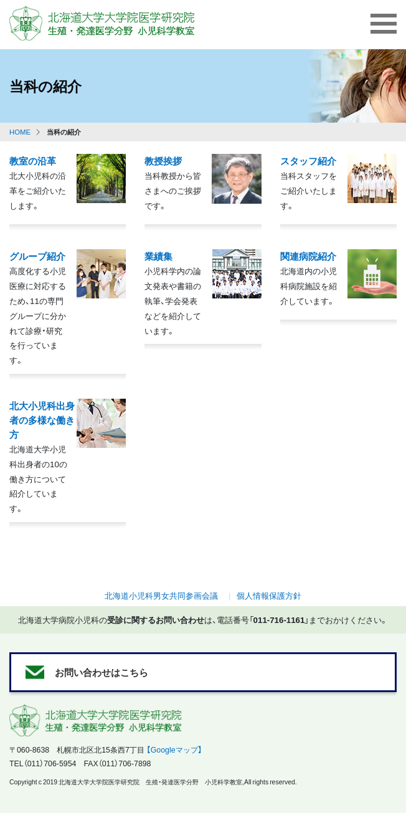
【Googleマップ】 (174, 749)
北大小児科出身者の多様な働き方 (42, 419)
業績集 (158, 256)
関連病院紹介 (308, 256)
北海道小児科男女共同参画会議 (161, 595)
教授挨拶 (163, 160)
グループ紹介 (37, 256)
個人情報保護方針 (269, 595)
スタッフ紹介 (308, 160)
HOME (20, 131)
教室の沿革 (32, 160)
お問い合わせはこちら (101, 672)
